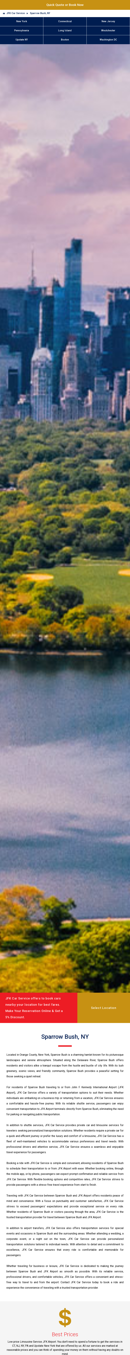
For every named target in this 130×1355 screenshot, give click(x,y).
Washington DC (108, 39)
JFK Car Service (15, 13)
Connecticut (65, 21)
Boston (65, 39)
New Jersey (108, 21)
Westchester (108, 30)
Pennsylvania (21, 30)
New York (21, 21)
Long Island (65, 30)
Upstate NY (22, 39)
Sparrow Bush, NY (40, 13)
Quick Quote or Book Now (65, 5)
